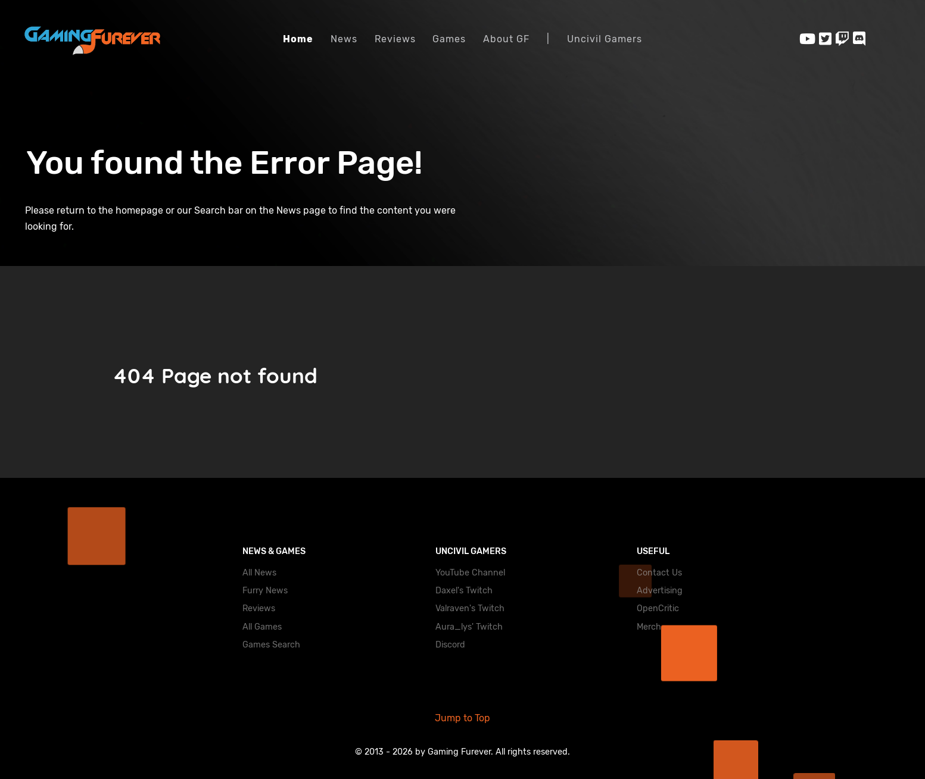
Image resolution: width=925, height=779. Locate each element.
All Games (262, 627)
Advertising (660, 591)
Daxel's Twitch (464, 591)
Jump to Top (462, 718)
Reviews (258, 608)
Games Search (271, 645)
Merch (649, 627)
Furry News (265, 591)
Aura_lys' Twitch (469, 627)
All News (259, 573)
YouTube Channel (470, 573)
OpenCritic (658, 608)
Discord (450, 645)
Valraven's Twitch (469, 608)
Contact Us (659, 573)
